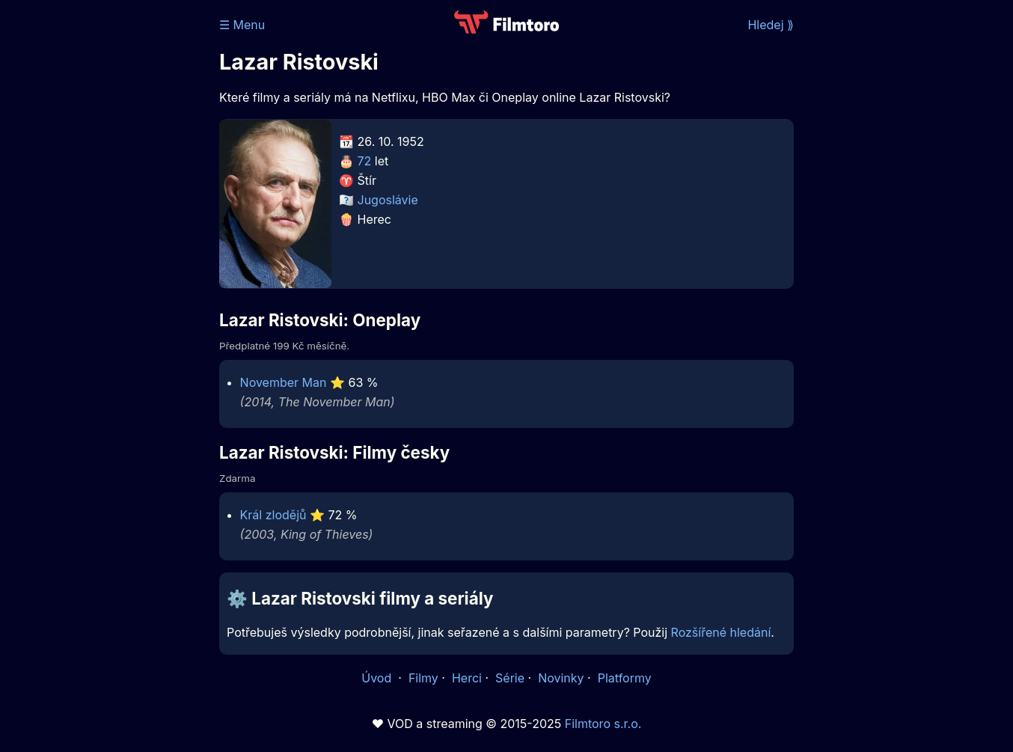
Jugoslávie (388, 199)
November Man (283, 382)
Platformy (625, 677)
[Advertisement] (110, 230)
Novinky (561, 677)
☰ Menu (242, 24)
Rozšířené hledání (721, 632)
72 (365, 160)
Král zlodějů (273, 514)
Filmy (423, 677)
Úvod (377, 677)
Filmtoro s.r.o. (603, 723)
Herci (467, 677)
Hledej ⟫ (770, 24)
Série (509, 677)
